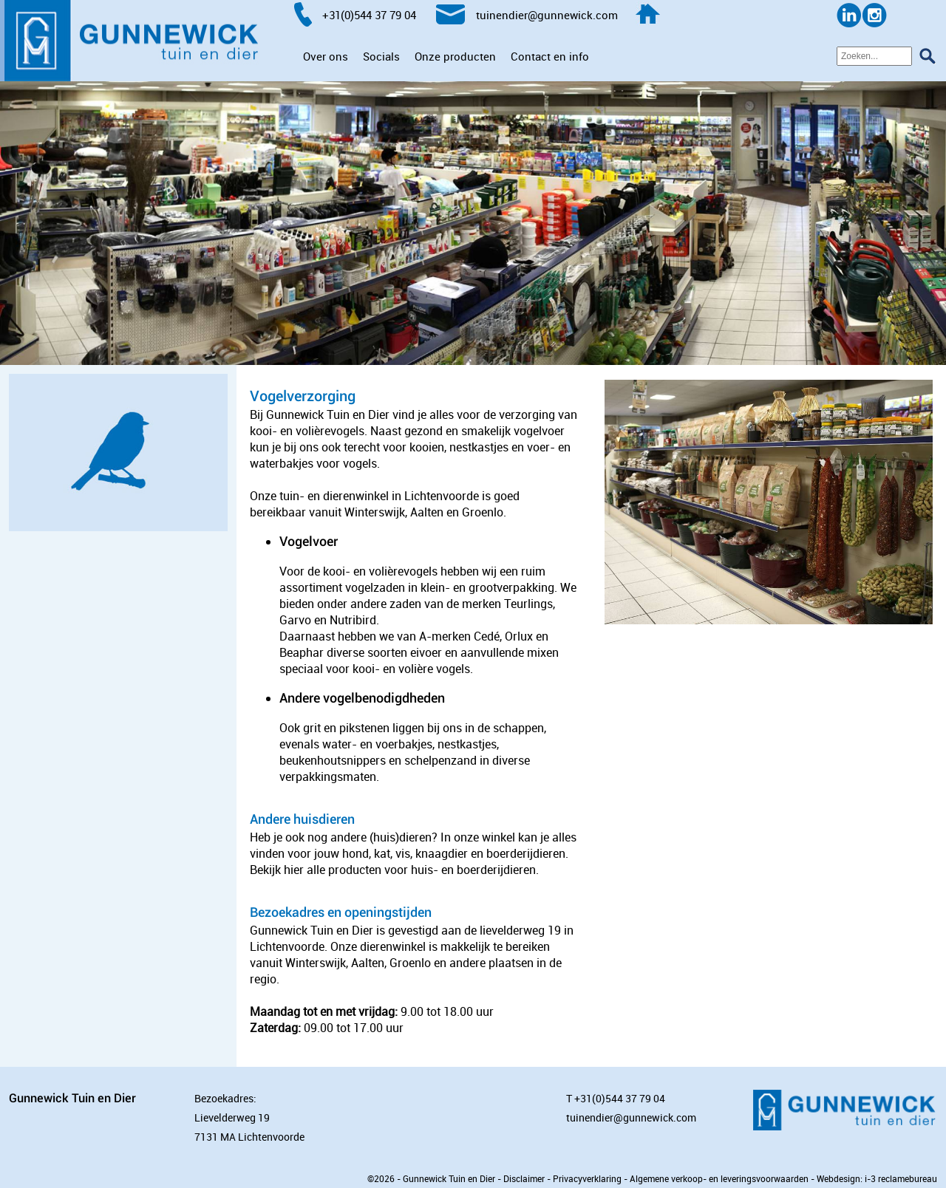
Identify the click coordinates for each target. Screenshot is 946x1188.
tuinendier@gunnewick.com (631, 1117)
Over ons (325, 56)
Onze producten (455, 56)
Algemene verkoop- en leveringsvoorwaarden (719, 1178)
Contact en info (550, 56)
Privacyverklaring (587, 1178)
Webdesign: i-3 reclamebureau (877, 1178)
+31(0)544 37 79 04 (619, 1098)
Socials (381, 56)
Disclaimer (524, 1178)
